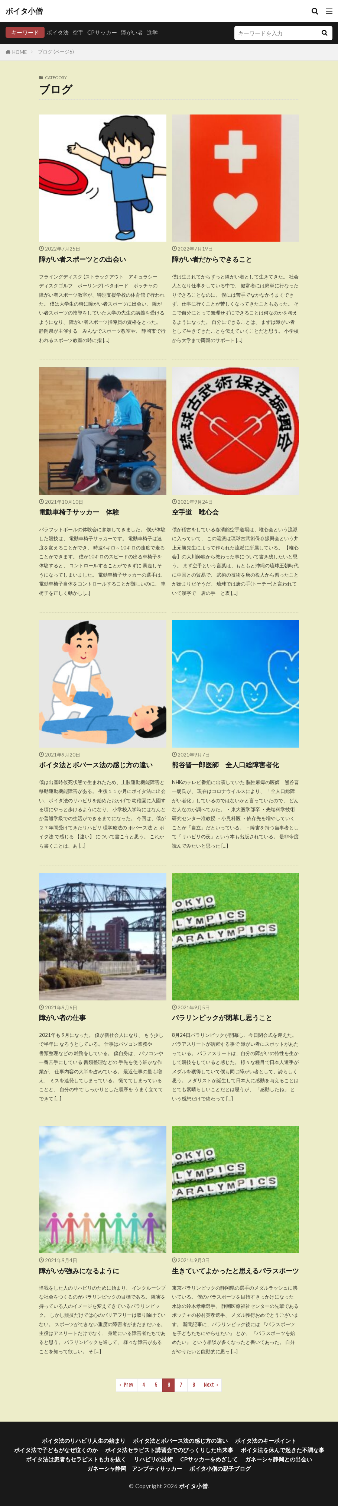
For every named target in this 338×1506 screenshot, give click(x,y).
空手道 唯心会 (198, 512)
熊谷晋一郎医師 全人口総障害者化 (225, 765)
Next (209, 1385)
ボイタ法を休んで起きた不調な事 (282, 1450)
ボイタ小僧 (24, 11)
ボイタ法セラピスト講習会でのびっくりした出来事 (169, 1450)
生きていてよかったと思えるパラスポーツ (235, 1271)
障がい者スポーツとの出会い (82, 259)
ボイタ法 (57, 32)
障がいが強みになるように (79, 1271)
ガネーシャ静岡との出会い (278, 1459)
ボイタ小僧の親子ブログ (220, 1468)
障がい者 (132, 32)
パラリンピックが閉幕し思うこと (222, 1018)
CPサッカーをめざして (209, 1459)
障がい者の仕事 (62, 1018)
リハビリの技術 (153, 1459)
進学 (152, 32)
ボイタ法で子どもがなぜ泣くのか (56, 1450)
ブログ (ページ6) (56, 52)
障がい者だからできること (212, 259)
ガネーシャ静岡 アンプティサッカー (134, 1468)
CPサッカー (102, 32)
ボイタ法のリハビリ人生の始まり (84, 1440)
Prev (128, 1385)
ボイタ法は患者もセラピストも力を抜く (76, 1459)
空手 (78, 32)
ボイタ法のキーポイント (265, 1440)
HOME (19, 52)
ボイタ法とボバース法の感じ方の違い (96, 765)
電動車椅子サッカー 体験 (79, 512)
